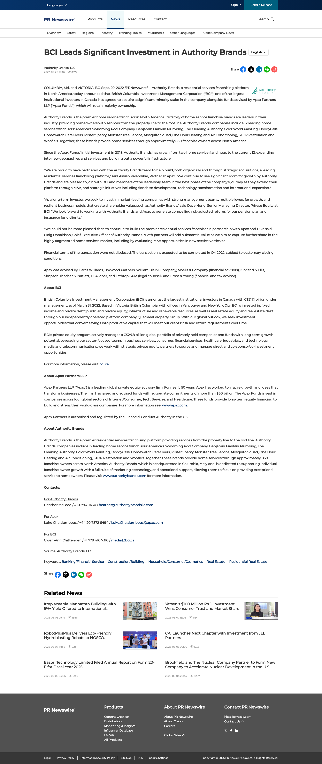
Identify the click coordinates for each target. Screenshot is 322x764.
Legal (47, 757)
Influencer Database (118, 730)
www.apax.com (174, 405)
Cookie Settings (158, 757)
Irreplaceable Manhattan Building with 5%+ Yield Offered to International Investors (80, 606)
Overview (54, 33)
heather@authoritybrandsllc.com (126, 505)
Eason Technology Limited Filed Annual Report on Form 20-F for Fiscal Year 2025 (99, 664)
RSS (140, 757)
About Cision (173, 721)
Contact (160, 19)
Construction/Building (126, 562)
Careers (169, 726)
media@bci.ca (122, 540)
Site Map (126, 757)
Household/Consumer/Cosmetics (175, 562)
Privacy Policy (65, 757)
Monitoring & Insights (119, 726)
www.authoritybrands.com (124, 476)
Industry (107, 33)
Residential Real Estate (248, 562)
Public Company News (217, 33)
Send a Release (261, 5)
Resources (136, 19)
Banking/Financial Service (83, 562)
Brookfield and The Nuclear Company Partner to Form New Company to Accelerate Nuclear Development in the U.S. (220, 664)
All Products (113, 740)
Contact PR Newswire (246, 707)
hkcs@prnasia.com (237, 717)
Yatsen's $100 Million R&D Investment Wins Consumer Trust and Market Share (202, 606)
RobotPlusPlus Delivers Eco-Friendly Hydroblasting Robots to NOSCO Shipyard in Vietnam (77, 635)
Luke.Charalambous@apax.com (137, 523)
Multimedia (156, 33)
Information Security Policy (98, 757)
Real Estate (216, 562)
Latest (71, 33)
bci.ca (104, 364)
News (115, 19)
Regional (88, 33)
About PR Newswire (184, 707)
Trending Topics (130, 33)
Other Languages (182, 33)
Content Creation (116, 717)
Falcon (109, 735)
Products (94, 19)
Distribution (113, 721)
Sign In (236, 5)
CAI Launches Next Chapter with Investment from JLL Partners (215, 635)
